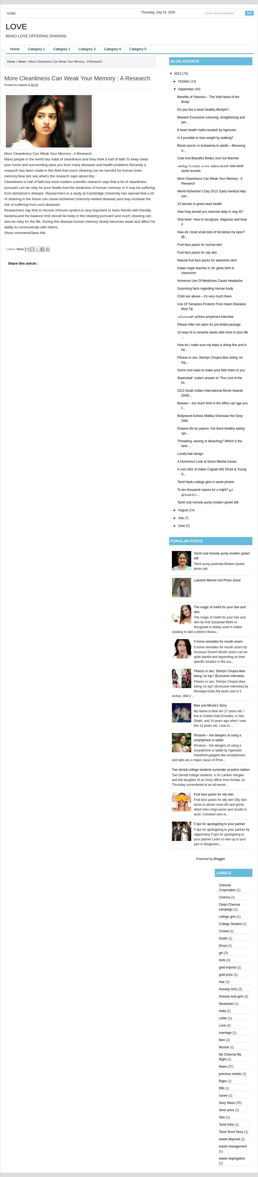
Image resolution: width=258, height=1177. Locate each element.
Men (222, 1040)
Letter (223, 1018)
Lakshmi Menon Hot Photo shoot (217, 580)
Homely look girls (231, 996)
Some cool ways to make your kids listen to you (211, 370)
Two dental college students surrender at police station (211, 770)
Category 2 (61, 49)
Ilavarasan (226, 1004)
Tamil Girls (226, 1124)
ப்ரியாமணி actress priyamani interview (205, 317)
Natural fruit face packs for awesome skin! (207, 260)
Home (11, 13)
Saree (223, 1095)
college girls (227, 917)
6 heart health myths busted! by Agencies (206, 130)
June (182, 526)
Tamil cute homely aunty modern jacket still (207, 502)
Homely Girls (228, 989)
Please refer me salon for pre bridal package (209, 324)
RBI (221, 1088)
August (183, 510)
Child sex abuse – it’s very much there (204, 296)
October (184, 81)
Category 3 (87, 49)
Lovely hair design (190, 454)
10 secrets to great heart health (199, 204)
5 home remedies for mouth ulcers (218, 641)
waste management (233, 1146)
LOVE (16, 26)
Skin (222, 1117)
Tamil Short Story (231, 1132)
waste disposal (229, 1139)
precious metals (230, 1074)
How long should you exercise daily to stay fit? (210, 212)
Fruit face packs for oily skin (197, 252)
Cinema (224, 897)
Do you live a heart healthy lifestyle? (203, 109)
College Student (230, 924)
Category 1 (36, 49)
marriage (225, 1033)
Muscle (224, 1047)
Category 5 (137, 49)
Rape (223, 1081)
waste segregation (232, 1158)
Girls (222, 960)
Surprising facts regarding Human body (205, 288)
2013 (178, 73)
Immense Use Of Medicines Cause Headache (209, 281)
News (223, 1066)
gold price (226, 975)
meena (23, 85)
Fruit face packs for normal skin (199, 245)
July (181, 518)
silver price (226, 1110)
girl (221, 953)
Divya (223, 946)
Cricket (224, 931)
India (222, 1011)
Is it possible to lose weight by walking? (205, 138)
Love (222, 1025)
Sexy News (227, 1103)
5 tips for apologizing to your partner (219, 824)
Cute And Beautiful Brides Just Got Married (208, 158)
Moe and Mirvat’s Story (210, 705)
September (186, 89)
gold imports (227, 967)
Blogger (219, 859)
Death (223, 938)
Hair (222, 982)
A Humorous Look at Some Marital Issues (207, 461)
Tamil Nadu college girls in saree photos (205, 482)
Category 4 (112, 49)
